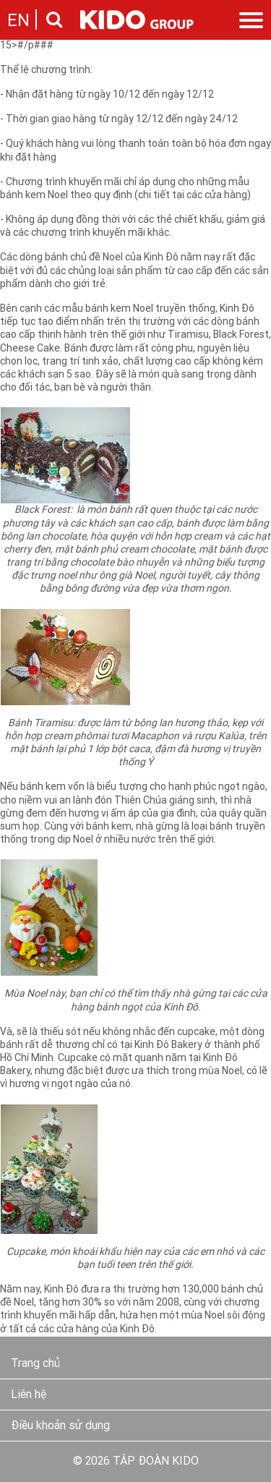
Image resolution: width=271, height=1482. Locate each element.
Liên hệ (28, 1395)
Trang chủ (35, 1364)
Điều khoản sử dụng (60, 1426)
